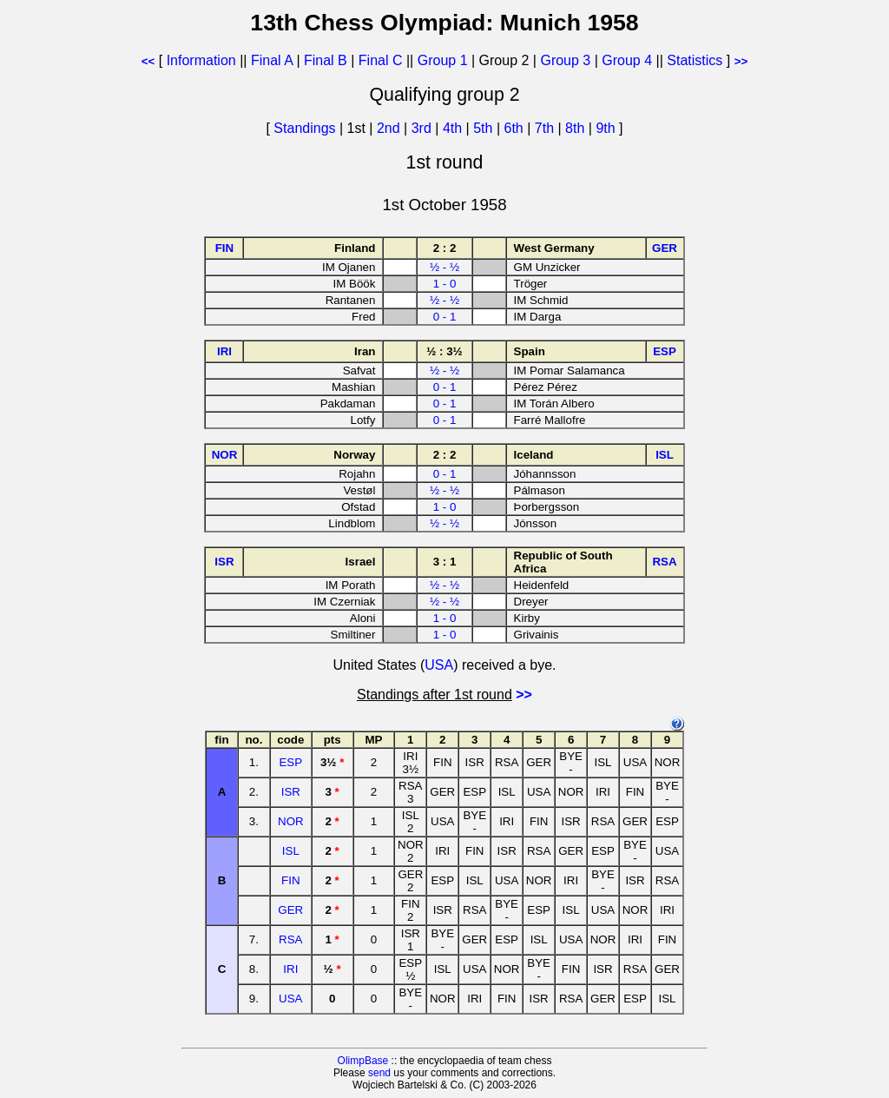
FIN (290, 880)
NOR (291, 821)
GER (290, 909)
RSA (290, 939)
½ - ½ (444, 267)
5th (485, 128)
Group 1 (443, 60)
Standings (304, 128)
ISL (291, 850)
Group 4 (627, 60)
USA (439, 665)
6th (516, 128)
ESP (290, 762)
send (379, 1073)
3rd (424, 128)
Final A (272, 60)
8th (577, 128)
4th (454, 128)
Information (201, 60)
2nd (390, 128)
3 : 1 (445, 561)
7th (546, 128)
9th (607, 128)
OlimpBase (363, 1061)
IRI (290, 969)
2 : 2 (445, 248)
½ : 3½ (444, 351)
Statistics (694, 60)
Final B (325, 60)
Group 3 (565, 60)
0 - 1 (445, 316)
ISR (290, 791)
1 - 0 (445, 283)
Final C (381, 60)
